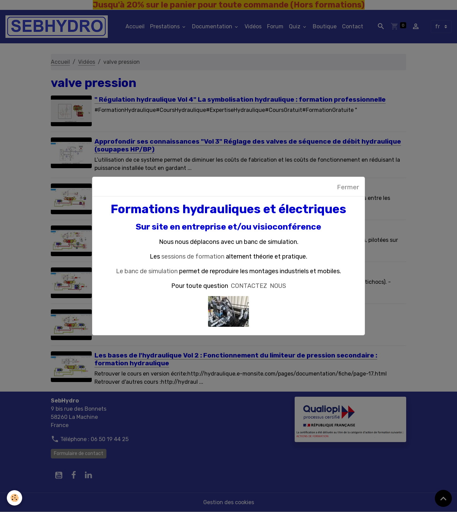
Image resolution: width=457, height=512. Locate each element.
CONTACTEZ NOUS (258, 286)
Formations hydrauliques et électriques (228, 209)
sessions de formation (192, 256)
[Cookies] (14, 498)
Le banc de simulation (147, 271)
